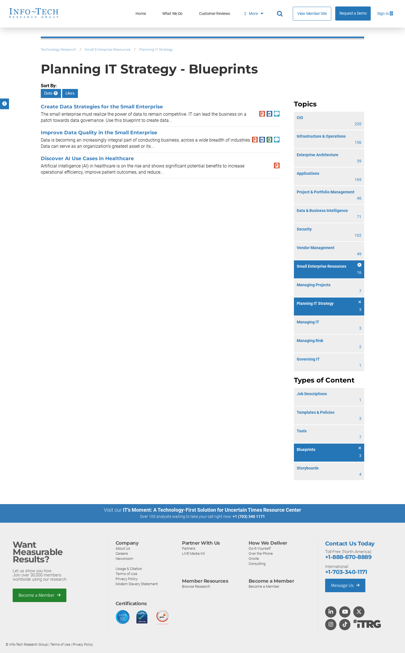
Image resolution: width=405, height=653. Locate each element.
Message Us (346, 585)
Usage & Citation (129, 568)
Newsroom (124, 558)
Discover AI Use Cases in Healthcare (87, 158)
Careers (122, 553)
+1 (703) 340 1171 (249, 516)
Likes (70, 93)
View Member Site (312, 13)
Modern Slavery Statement (137, 584)
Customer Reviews (214, 13)
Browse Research (196, 586)
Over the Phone (261, 553)
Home (141, 13)
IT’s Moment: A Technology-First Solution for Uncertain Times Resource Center (212, 510)
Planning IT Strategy (156, 49)
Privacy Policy (127, 578)
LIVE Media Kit (193, 553)
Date (51, 93)
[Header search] (281, 14)
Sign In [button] (385, 13)
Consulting (257, 563)
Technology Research (58, 49)
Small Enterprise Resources (107, 49)
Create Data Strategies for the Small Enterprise (102, 106)
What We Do (172, 13)
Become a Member (40, 595)
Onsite (254, 558)
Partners (188, 548)
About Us (123, 548)
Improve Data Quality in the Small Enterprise (99, 132)
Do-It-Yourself (260, 548)
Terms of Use (126, 573)
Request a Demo (353, 13)
